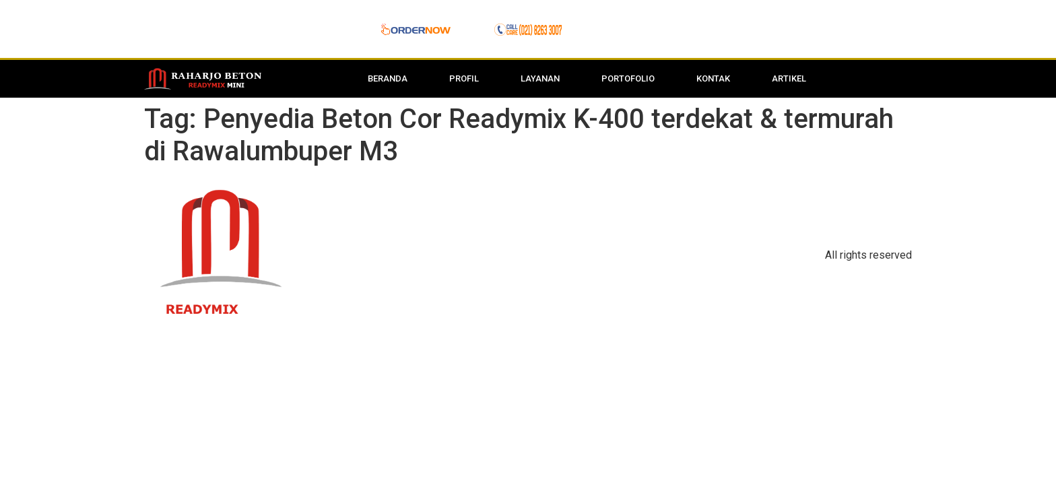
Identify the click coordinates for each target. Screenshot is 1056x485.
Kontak (713, 78)
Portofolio (628, 78)
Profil (464, 78)
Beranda (387, 78)
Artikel (789, 78)
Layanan (540, 78)
